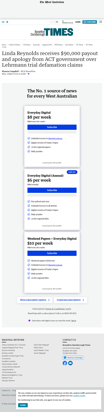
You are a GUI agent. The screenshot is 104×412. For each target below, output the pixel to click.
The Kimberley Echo (9, 372)
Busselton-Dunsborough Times (13, 356)
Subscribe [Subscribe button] (52, 127)
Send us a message (73, 357)
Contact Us (6, 390)
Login (77, 22)
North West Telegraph (41, 345)
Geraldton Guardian (8, 361)
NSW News (58, 45)
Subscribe (90, 22)
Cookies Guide (79, 395)
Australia (36, 45)
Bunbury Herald (7, 353)
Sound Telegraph (40, 353)
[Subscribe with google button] (52, 132)
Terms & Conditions (55, 309)
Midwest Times (7, 378)
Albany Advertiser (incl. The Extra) (13, 345)
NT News (89, 45)
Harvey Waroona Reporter (11, 367)
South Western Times (41, 350)
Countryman (6, 359)
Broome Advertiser (8, 350)
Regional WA (47, 45)
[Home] (7, 22)
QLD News (69, 45)
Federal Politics (14, 45)
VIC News (79, 45)
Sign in (73, 321)
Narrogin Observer (8, 381)
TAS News (26, 45)
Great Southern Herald (9, 364)
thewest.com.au (55, 138)
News (4, 45)
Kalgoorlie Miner (7, 370)
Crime (4, 47)
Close (23, 405)
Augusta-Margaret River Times (12, 348)
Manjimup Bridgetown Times (12, 375)
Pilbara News (38, 348)
